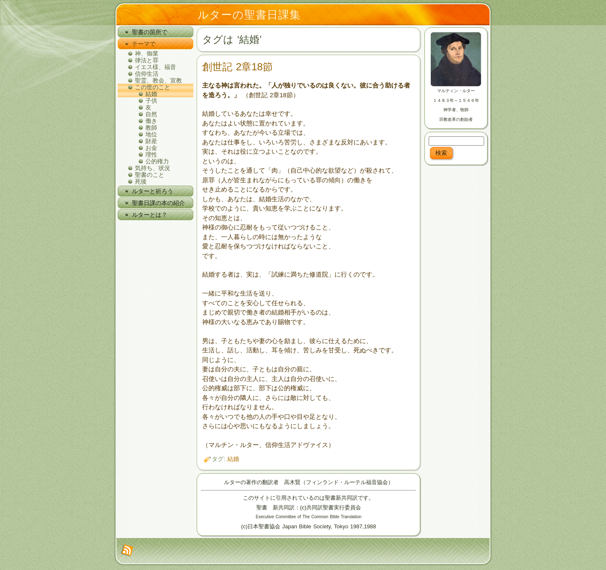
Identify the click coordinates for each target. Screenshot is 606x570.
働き (151, 120)
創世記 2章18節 (237, 66)
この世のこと (152, 87)
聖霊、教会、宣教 (158, 80)
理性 (151, 154)
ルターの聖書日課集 (249, 14)
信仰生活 (146, 73)
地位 (151, 134)
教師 (151, 127)
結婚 (151, 94)
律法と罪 (146, 60)
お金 (151, 147)
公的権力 (157, 161)
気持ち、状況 (152, 168)
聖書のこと (149, 174)
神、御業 (146, 53)
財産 (151, 141)
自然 (151, 114)
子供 (151, 100)
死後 (141, 181)
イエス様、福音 (155, 67)
